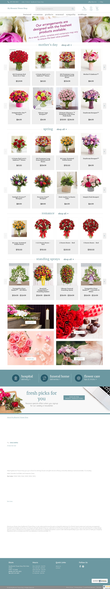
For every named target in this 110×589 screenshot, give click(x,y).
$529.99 (19, 81)
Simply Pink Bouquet (91, 197)
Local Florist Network (89, 587)
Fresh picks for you (41, 398)
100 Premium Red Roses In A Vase (19, 75)
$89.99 (19, 204)
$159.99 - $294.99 (67, 119)
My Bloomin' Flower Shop (17, 8)
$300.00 (91, 249)
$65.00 (43, 81)
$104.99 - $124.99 (19, 295)
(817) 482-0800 (14, 2)
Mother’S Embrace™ (91, 74)
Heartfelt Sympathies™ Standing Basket (43, 290)
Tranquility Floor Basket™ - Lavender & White (91, 290)
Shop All (66, 45)
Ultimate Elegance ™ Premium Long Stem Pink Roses (67, 114)
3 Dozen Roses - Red (91, 243)
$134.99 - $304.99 (67, 295)
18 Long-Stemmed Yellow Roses (67, 159)
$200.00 (67, 249)
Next (104, 67)
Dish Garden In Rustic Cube (67, 197)
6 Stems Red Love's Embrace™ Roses (43, 75)
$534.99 (67, 81)
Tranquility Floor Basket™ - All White (19, 289)
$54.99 (43, 119)
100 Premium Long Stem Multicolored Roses (67, 75)
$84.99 (91, 81)
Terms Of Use (69, 587)
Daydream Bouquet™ (91, 113)
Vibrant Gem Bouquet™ (43, 113)
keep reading (14, 442)
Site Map (99, 587)
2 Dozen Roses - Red (67, 243)
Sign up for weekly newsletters (74, 397)
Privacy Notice (78, 587)
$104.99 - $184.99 (43, 295)
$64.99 (67, 204)
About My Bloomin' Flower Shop (17, 417)
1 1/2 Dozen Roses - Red (43, 243)
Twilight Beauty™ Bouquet (19, 197)
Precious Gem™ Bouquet (43, 197)
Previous (5, 67)
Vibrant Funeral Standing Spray (67, 289)
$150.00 (67, 165)
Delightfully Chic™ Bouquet (19, 113)
